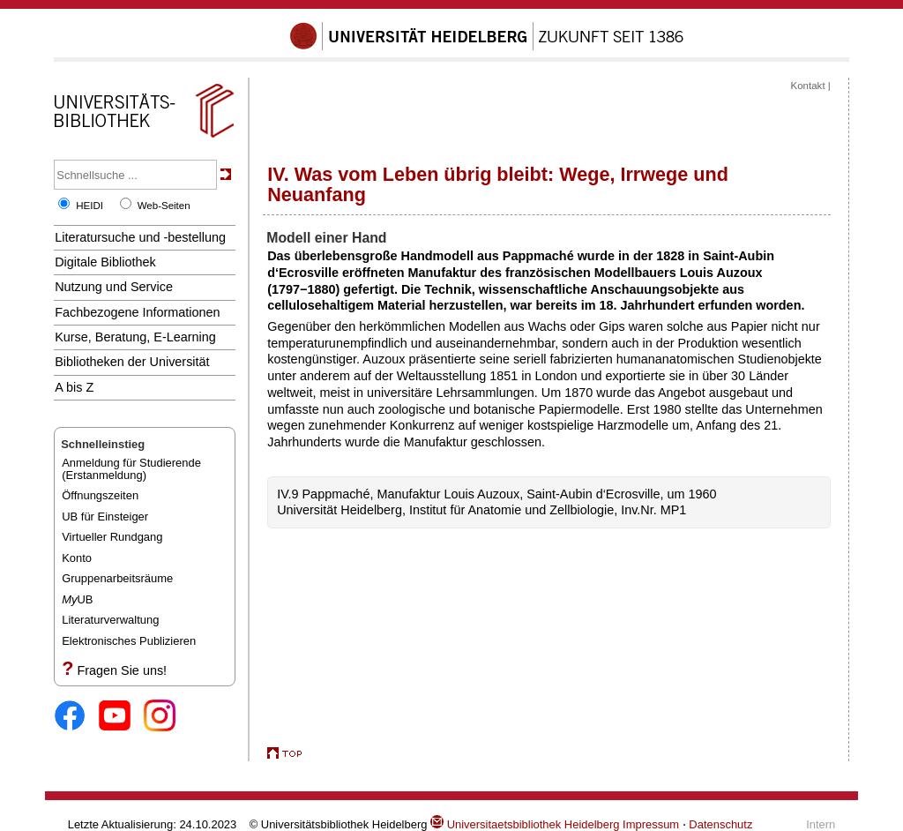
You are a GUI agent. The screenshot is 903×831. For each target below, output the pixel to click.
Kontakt (808, 85)
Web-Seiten (164, 205)
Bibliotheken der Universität (132, 362)
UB (77, 599)
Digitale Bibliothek (105, 262)
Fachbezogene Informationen (137, 312)
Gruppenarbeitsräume (117, 578)
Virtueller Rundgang (112, 536)
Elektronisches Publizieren (129, 641)
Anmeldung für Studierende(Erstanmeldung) (131, 469)
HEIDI (89, 205)
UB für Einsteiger (105, 516)
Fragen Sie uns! (122, 670)
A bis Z (74, 387)
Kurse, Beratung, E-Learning (135, 337)
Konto (77, 558)
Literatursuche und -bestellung (140, 237)
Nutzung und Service (114, 287)
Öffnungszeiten (100, 495)
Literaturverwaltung (110, 619)
